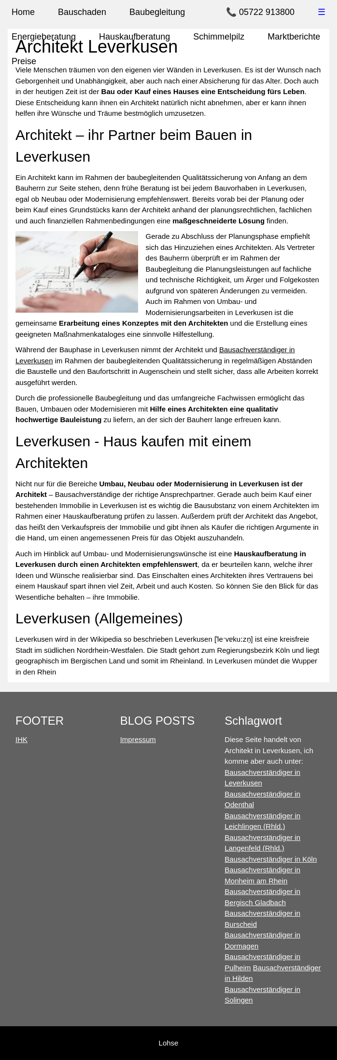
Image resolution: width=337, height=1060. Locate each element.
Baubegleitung (157, 12)
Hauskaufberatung (134, 36)
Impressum (138, 739)
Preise (24, 61)
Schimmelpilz (218, 36)
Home (23, 12)
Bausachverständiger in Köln (271, 859)
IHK (21, 739)
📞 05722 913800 (260, 12)
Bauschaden (82, 12)
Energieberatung (44, 36)
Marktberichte (293, 36)
